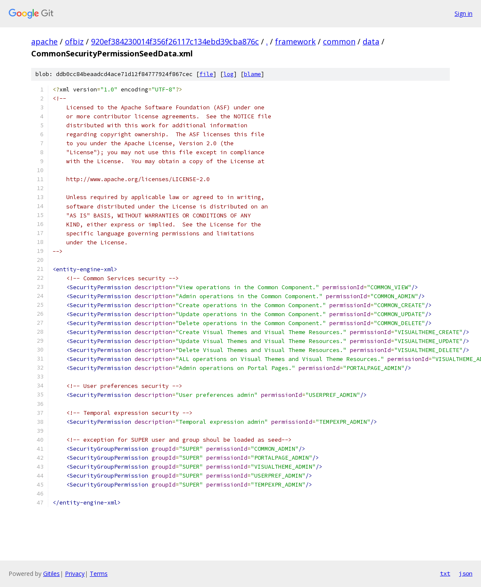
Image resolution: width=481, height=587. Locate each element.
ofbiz (74, 41)
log (228, 74)
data (371, 41)
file (206, 74)
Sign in (463, 13)
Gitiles (51, 573)
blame (252, 74)
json (465, 573)
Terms (99, 573)
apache (44, 41)
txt (445, 573)
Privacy (75, 573)
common (339, 41)
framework (295, 41)
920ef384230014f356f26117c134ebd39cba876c (175, 41)
